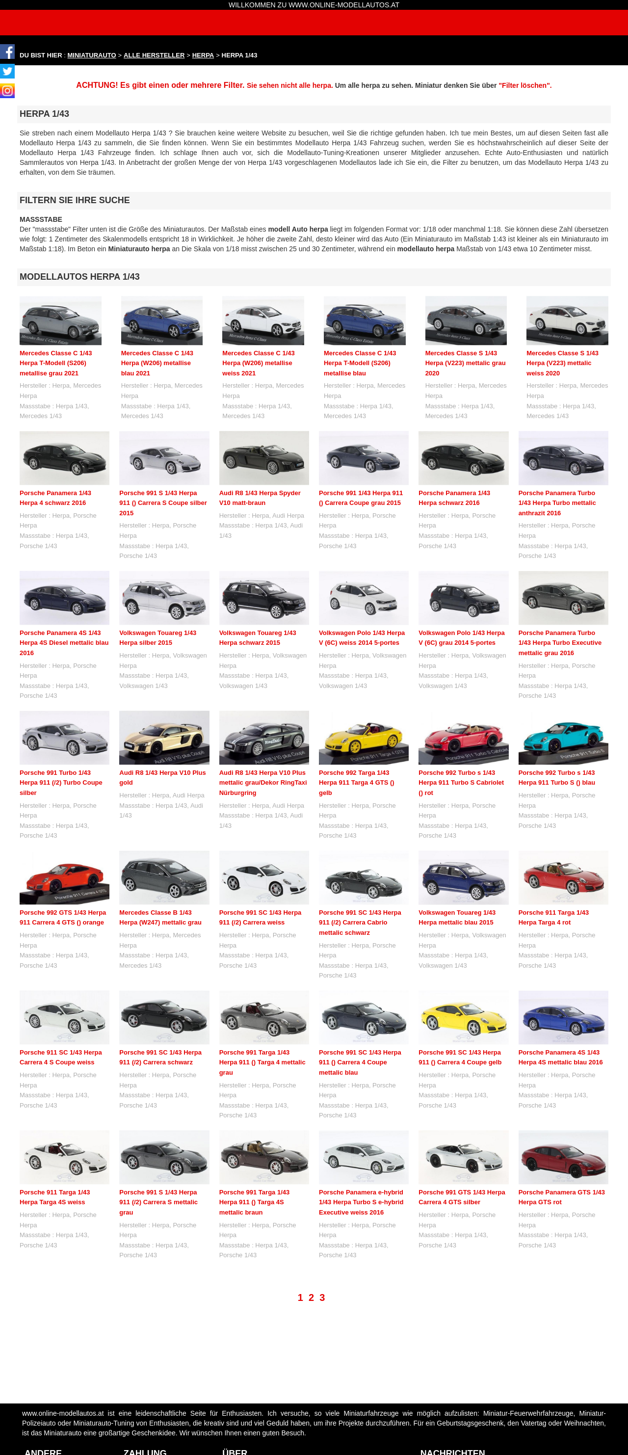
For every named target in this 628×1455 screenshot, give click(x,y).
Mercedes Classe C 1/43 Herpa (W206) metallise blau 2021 (157, 363)
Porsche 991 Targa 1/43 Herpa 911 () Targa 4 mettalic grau (262, 1062)
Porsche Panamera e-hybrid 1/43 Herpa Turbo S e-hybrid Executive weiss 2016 (361, 1157)
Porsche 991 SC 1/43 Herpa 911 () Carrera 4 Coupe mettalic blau (360, 1062)
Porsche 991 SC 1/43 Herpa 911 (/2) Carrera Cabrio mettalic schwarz (360, 922)
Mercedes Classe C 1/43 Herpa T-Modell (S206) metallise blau (360, 363)
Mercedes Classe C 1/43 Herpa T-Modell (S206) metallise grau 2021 (56, 363)
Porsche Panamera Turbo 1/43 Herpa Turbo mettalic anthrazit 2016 (557, 503)
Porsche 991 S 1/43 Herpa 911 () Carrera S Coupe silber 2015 (163, 503)
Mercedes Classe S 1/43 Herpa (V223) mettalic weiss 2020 (562, 363)
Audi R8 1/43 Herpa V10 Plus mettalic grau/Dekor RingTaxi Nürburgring (263, 782)
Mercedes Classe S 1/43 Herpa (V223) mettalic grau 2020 (465, 363)
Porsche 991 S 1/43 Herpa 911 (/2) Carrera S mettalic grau (158, 1202)
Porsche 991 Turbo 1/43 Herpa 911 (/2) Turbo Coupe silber (61, 782)
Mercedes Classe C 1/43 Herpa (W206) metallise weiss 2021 (258, 363)
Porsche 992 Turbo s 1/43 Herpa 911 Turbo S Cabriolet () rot (461, 782)
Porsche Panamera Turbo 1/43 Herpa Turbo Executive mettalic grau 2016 (560, 643)
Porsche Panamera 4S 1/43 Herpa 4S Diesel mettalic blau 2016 (64, 643)
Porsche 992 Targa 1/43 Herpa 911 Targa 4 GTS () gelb (356, 782)
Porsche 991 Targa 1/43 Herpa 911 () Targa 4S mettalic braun (254, 1202)
